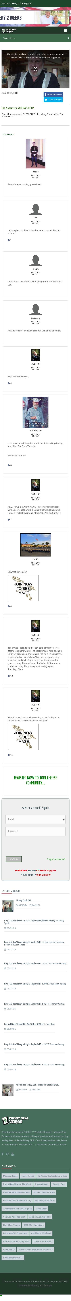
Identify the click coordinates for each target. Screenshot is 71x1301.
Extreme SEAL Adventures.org (17, 1200)
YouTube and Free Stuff (14, 1217)
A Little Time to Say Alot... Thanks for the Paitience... (37, 1085)
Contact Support (46, 870)
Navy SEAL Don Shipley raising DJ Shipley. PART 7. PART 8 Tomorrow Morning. (34, 1044)
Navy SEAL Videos (11, 1225)
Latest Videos (27, 1176)
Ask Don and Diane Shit (39, 1217)
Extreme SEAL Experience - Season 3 (36, 1249)
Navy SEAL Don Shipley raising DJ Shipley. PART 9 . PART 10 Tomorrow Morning (35, 984)
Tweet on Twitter (53, 99)
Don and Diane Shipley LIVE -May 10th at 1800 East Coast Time (29, 1024)
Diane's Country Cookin (44, 1192)
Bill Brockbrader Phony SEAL (16, 1241)
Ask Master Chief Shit (41, 1233)
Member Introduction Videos (16, 1192)
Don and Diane (42, 1184)
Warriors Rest (59, 1184)
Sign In (16, 3)
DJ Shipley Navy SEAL (13, 1258)
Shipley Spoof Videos (45, 1200)
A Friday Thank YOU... (24, 900)
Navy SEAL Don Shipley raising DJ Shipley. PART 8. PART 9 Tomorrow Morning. (34, 1004)
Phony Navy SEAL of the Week (17, 1184)
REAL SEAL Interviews (34, 1225)
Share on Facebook (53, 94)
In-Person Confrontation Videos (52, 1176)
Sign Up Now (43, 874)
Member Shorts (10, 1176)
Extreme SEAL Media (42, 1241)
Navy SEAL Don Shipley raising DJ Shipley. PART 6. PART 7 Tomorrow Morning (34, 1064)
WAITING (14, 859)
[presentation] (29, 845)
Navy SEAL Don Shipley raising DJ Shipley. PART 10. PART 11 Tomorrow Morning (35, 963)
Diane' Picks (9, 1249)
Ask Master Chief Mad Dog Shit (17, 1209)
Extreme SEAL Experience (15, 1233)
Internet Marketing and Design (35, 1285)
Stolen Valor (41, 1209)
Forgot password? (56, 859)
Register (26, 3)
